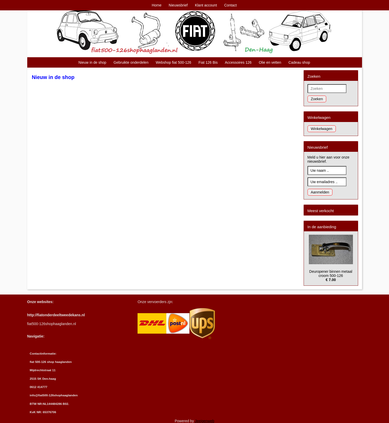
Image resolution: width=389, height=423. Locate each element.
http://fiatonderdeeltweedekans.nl (56, 315)
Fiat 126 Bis (208, 62)
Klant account (206, 5)
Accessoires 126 (238, 62)
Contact (230, 5)
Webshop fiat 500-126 (173, 62)
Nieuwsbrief (178, 5)
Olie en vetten (270, 62)
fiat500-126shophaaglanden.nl (51, 324)
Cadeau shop (299, 62)
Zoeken (317, 99)
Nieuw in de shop (92, 62)
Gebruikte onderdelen (131, 62)
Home (156, 5)
